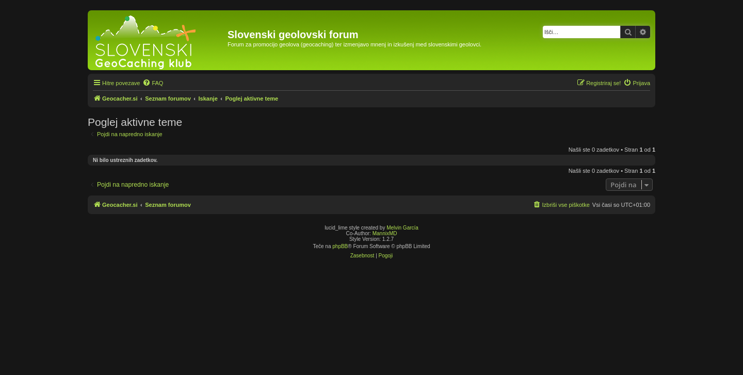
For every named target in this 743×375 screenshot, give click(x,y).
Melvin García (402, 228)
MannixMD (385, 233)
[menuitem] (152, 83)
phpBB (340, 246)
